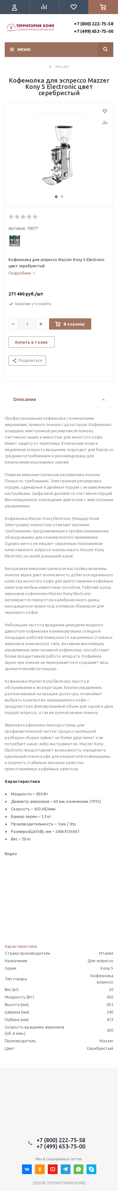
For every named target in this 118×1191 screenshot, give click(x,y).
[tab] (21, 273)
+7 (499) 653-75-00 (93, 31)
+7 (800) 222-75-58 (93, 24)
